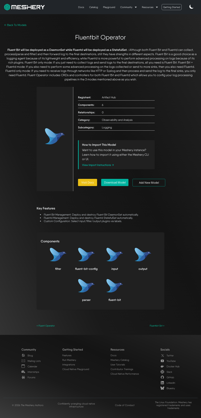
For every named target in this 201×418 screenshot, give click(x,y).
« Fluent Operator (46, 325)
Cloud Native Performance (125, 373)
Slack (166, 371)
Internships (30, 371)
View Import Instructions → (98, 165)
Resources (148, 7)
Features (67, 355)
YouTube (168, 360)
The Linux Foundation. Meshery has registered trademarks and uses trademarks (173, 405)
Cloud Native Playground (75, 369)
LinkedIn (167, 382)
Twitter (167, 355)
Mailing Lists (31, 360)
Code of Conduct (125, 405)
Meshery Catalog (120, 359)
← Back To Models (15, 25)
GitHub (167, 377)
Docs (81, 7)
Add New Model (149, 183)
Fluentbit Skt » (157, 325)
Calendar (29, 366)
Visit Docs (87, 182)
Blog (27, 355)
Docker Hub (170, 366)
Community (126, 7)
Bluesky (167, 388)
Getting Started (171, 7)
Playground (109, 7)
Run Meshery (69, 359)
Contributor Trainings (122, 369)
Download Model (115, 182)
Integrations (68, 364)
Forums (28, 377)
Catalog (93, 7)
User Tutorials (118, 364)
